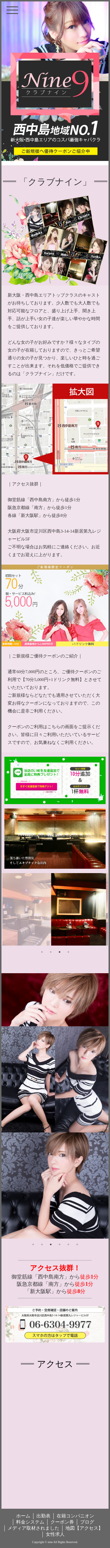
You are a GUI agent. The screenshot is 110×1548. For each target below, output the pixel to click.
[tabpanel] (55, 909)
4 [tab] (68, 952)
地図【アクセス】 (84, 1528)
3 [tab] (59, 952)
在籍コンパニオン (75, 1515)
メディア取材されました (33, 1528)
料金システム (30, 1521)
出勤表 (43, 1515)
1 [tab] (42, 952)
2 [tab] (51, 952)
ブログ (87, 1521)
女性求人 (55, 1534)
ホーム (23, 1515)
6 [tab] (77, 1244)
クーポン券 (62, 1521)
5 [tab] (68, 1244)
